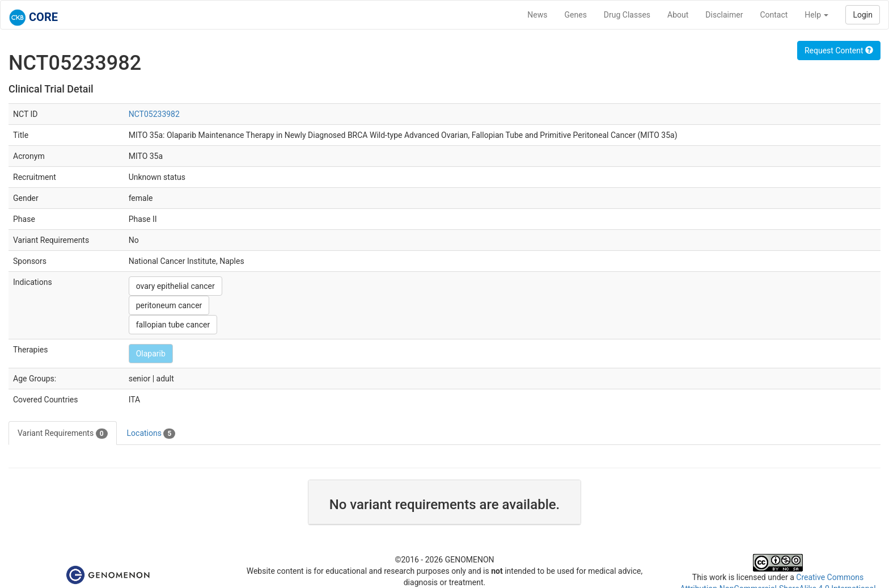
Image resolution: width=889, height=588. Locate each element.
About (677, 14)
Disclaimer (724, 14)
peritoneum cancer (169, 305)
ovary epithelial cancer (175, 286)
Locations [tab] (151, 434)
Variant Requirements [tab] (63, 434)
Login (863, 14)
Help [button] (816, 14)
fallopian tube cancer (173, 324)
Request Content (839, 50)
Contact (774, 14)
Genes (576, 14)
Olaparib (151, 353)
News (537, 14)
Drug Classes (627, 14)
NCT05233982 (154, 114)
